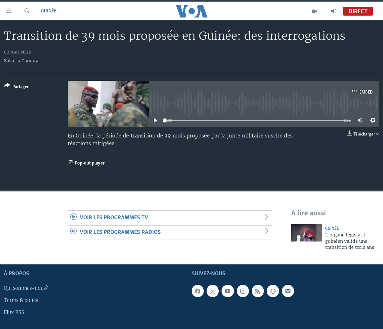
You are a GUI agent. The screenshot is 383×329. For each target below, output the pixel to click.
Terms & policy (21, 301)
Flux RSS (14, 313)
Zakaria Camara (21, 61)
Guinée (49, 11)
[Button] (16, 87)
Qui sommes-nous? (26, 288)
